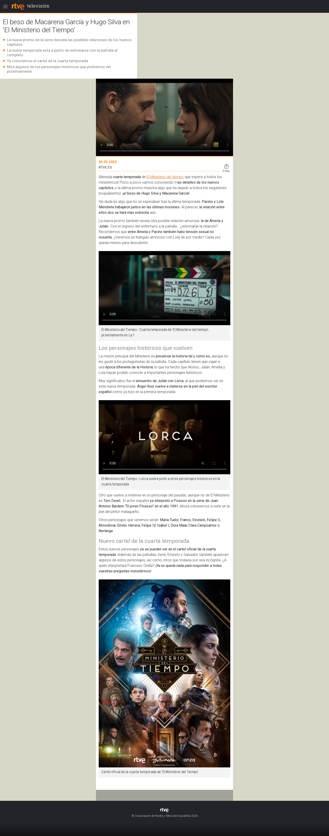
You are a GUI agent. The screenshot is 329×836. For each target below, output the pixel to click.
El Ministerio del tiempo (165, 177)
